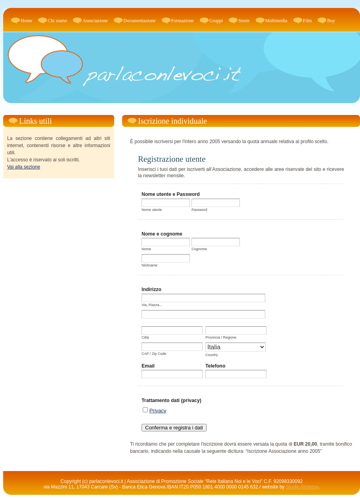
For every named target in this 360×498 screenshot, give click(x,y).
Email (148, 366)
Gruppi (216, 20)
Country (211, 355)
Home (26, 20)
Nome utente (152, 210)
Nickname (149, 265)
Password (199, 210)
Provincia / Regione (220, 337)
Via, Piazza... (152, 305)
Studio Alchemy (302, 487)
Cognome (199, 249)
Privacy (158, 411)
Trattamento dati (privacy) (171, 400)
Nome (146, 249)
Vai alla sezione (23, 167)
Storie (244, 20)
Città (145, 337)
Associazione (95, 20)
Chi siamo (57, 20)
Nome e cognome (162, 234)
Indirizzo (151, 289)
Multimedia (276, 20)
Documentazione (139, 20)
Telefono (215, 366)
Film (307, 20)
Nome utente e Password (171, 194)
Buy (331, 20)
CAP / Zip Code (154, 354)
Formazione (182, 20)
